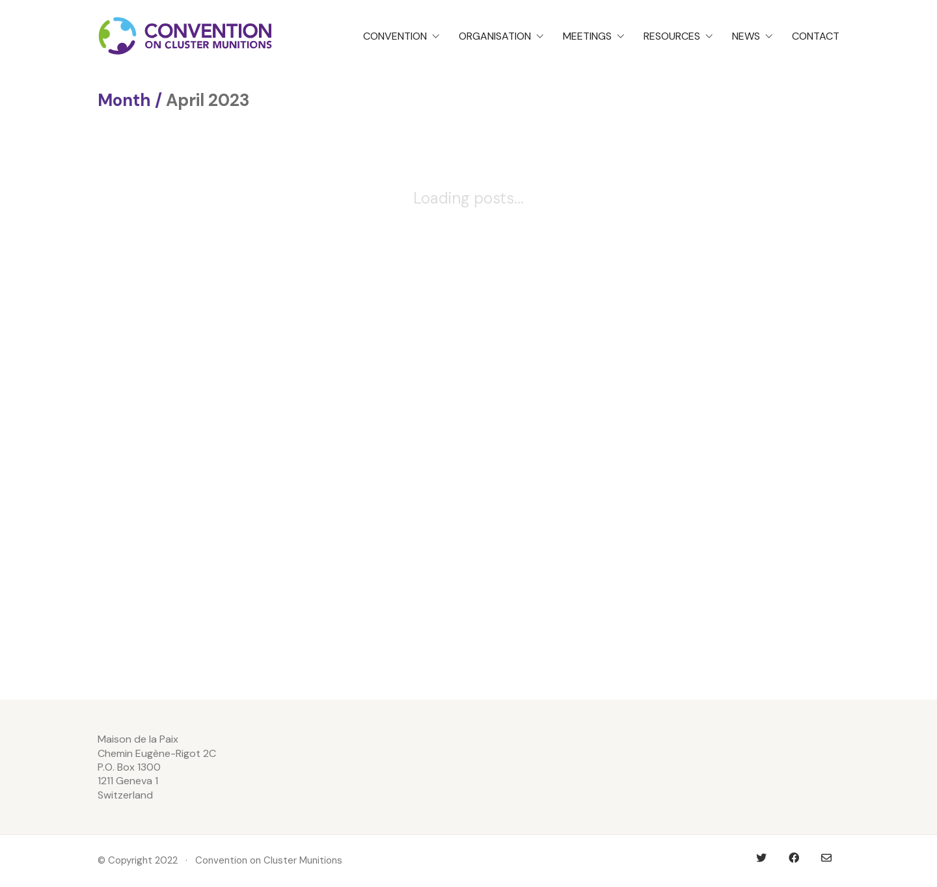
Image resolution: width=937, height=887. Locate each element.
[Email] (826, 858)
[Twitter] (761, 858)
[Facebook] (794, 858)
